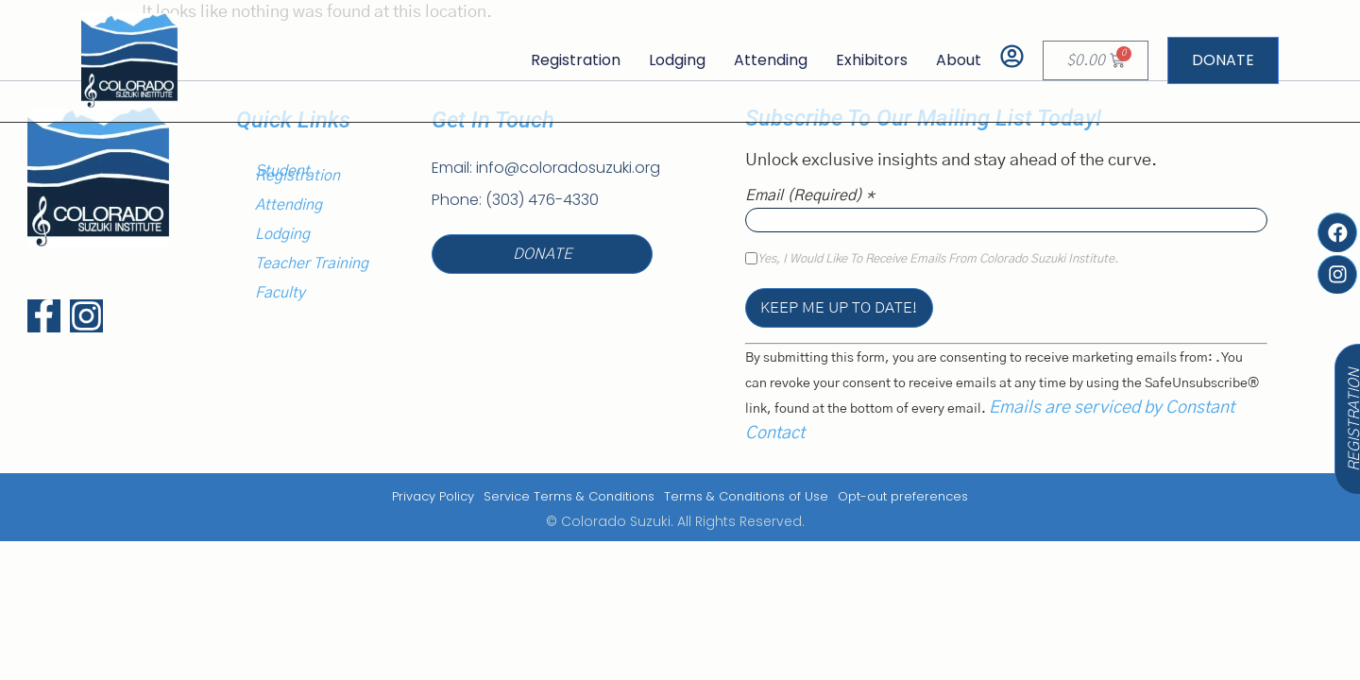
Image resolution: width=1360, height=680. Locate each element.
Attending (771, 60)
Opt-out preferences (903, 496)
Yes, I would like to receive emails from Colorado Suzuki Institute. (937, 259)
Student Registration (297, 173)
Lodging (677, 60)
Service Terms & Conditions (569, 496)
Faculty (280, 292)
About (958, 60)
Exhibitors (872, 60)
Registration (575, 60)
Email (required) (810, 195)
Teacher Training (311, 263)
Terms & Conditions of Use (746, 496)
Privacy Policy (433, 496)
